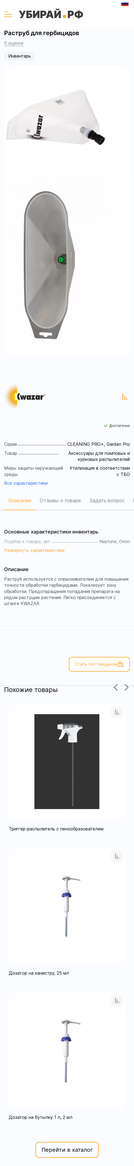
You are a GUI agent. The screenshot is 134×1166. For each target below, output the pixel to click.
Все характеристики (26, 483)
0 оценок (14, 43)
